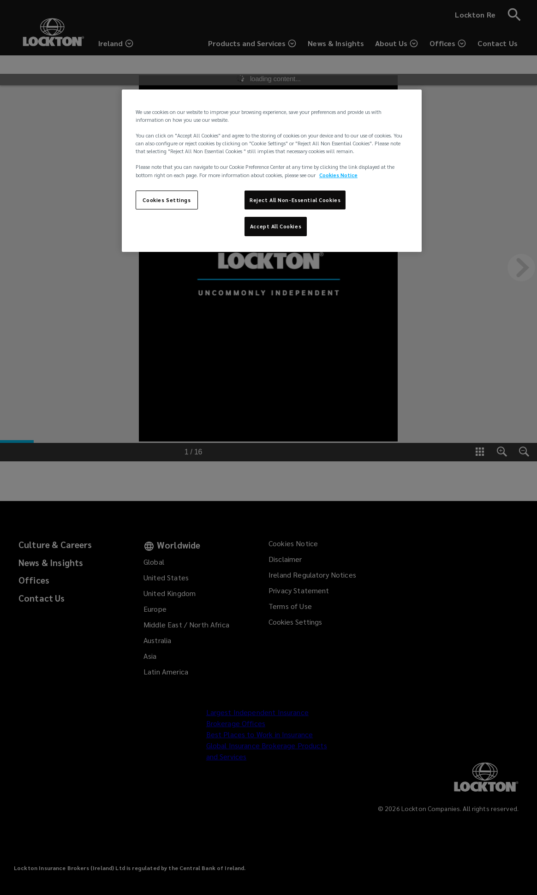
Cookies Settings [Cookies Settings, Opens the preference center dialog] (167, 200)
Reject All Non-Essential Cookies (295, 200)
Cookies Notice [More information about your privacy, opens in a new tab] (338, 175)
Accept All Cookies (275, 226)
